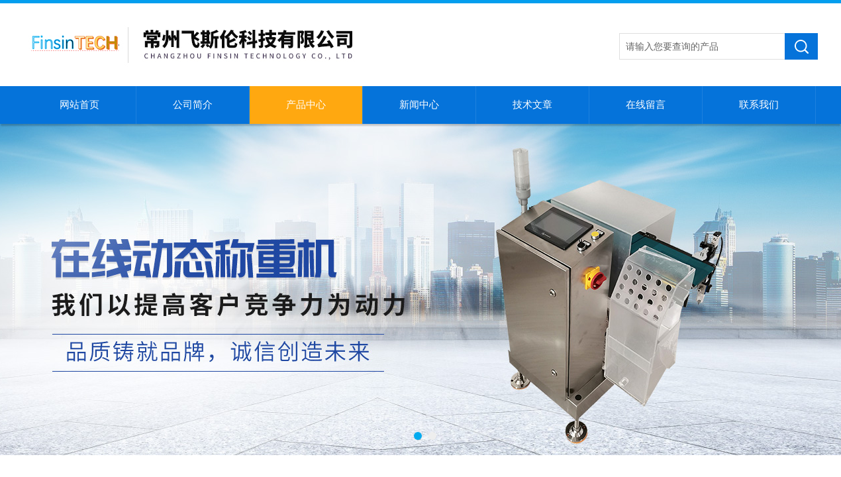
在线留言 (646, 104)
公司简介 (193, 104)
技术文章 (532, 104)
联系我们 (759, 104)
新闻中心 (419, 104)
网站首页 (79, 104)
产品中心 (306, 104)
